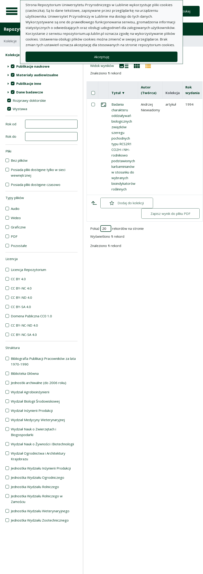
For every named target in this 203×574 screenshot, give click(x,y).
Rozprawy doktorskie (29, 100)
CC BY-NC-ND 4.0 (24, 325)
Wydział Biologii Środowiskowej (35, 401)
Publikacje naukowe (33, 66)
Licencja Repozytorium (28, 269)
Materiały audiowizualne (37, 75)
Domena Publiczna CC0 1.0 (31, 316)
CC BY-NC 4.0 (21, 288)
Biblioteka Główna (25, 373)
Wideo (16, 218)
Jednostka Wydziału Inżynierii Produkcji (41, 468)
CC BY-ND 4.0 (21, 297)
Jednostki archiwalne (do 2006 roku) (38, 382)
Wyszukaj (183, 11)
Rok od (10, 124)
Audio (15, 208)
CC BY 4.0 (18, 279)
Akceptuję (101, 57)
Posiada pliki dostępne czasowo (35, 184)
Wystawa (20, 109)
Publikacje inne (28, 83)
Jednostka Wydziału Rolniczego (35, 486)
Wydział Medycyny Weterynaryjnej (38, 419)
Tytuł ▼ (118, 92)
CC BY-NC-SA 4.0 (24, 334)
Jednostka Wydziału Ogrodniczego (37, 477)
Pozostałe (19, 245)
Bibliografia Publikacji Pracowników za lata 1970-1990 (43, 361)
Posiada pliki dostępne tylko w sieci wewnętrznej (38, 172)
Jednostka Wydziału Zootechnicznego (40, 520)
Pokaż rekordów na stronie (117, 228)
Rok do (10, 136)
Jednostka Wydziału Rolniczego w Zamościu (37, 499)
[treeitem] (41, 66)
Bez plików (19, 160)
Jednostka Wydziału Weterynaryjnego (40, 511)
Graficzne (18, 227)
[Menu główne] (11, 11)
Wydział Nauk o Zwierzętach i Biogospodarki (33, 432)
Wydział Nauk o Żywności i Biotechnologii (42, 444)
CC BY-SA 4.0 (21, 306)
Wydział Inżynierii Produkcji (32, 410)
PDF (14, 236)
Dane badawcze (29, 92)
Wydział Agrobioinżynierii (30, 392)
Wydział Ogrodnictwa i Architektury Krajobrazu (38, 456)
